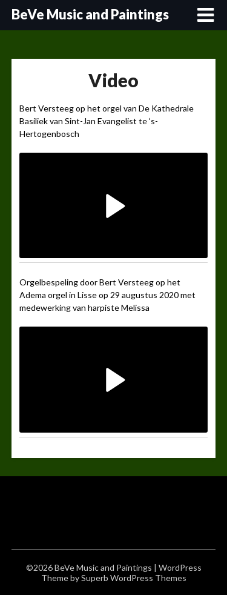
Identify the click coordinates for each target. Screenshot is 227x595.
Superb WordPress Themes (133, 578)
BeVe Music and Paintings (90, 14)
